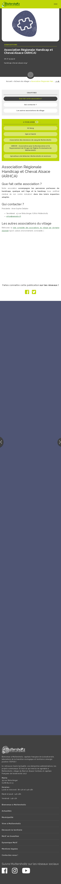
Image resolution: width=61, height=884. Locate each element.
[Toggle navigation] (55, 4)
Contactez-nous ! (10, 855)
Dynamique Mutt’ (10, 843)
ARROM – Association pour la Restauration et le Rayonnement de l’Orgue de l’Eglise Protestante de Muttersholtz (30, 148)
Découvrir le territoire (12, 830)
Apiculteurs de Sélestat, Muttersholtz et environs (30, 156)
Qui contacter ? (30, 105)
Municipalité (7, 817)
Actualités (6, 811)
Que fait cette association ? (30, 99)
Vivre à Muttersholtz (11, 824)
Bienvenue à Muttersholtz (14, 805)
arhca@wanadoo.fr (13, 216)
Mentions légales (10, 849)
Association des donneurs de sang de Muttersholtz (30, 140)
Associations (10, 45)
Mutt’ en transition (10, 836)
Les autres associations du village (30, 110)
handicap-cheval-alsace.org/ (16, 63)
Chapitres (31, 93)
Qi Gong (30, 128)
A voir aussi (31, 122)
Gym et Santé (30, 134)
